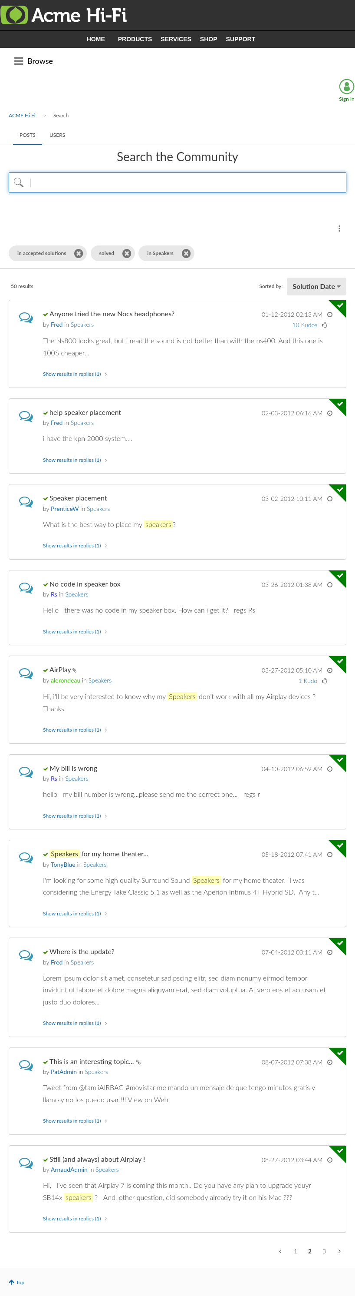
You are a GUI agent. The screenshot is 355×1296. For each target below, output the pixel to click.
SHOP (208, 39)
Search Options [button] (339, 228)
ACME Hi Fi (22, 115)
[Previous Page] (281, 1251)
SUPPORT (241, 39)
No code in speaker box (85, 584)
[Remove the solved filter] (126, 253)
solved (107, 253)
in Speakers (160, 253)
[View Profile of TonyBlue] (63, 864)
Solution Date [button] (314, 286)
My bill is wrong (73, 768)
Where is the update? (82, 951)
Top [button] (20, 1282)
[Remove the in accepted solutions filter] (78, 253)
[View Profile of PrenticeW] (65, 508)
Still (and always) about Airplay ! (97, 1159)
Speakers (82, 324)
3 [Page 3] (324, 1251)
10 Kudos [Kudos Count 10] (304, 324)
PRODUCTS (135, 39)
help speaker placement (85, 412)
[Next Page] (338, 1251)
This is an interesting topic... (92, 1061)
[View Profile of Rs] (54, 594)
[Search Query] (177, 182)
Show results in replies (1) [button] (72, 374)
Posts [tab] (28, 135)
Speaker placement (78, 498)
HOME (96, 39)
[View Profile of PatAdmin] (64, 1071)
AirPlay (60, 669)
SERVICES (176, 39)
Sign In (346, 99)
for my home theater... (98, 853)
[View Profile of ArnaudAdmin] (69, 1169)
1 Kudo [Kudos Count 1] (308, 680)
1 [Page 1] (295, 1251)
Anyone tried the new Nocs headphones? (111, 313)
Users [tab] (57, 135)
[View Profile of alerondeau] (65, 680)
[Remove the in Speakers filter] (186, 253)
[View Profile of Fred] (56, 324)
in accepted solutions (41, 253)
